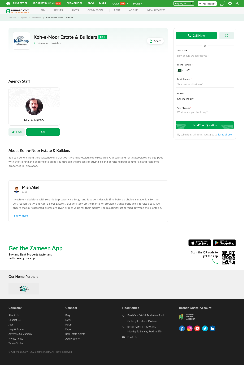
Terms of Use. (225, 134)
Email (16, 132)
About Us (13, 315)
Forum (68, 324)
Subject (181, 93)
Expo (68, 329)
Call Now (196, 35)
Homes (58, 10)
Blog (91, 3)
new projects (156, 10)
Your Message (184, 108)
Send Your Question (204, 125)
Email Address (184, 79)
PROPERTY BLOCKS (46, 3)
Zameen (12, 17)
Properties (20, 3)
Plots (75, 10)
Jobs (10, 324)
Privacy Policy (15, 338)
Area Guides (74, 3)
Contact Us (14, 320)
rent (117, 10)
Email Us (132, 337)
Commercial (95, 10)
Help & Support (16, 329)
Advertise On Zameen (20, 334)
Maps (102, 3)
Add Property (207, 3)
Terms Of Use (15, 343)
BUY (44, 10)
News (68, 320)
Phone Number (185, 65)
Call (43, 132)
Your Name (183, 50)
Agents (24, 17)
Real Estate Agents (75, 334)
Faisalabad (36, 17)
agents (133, 10)
